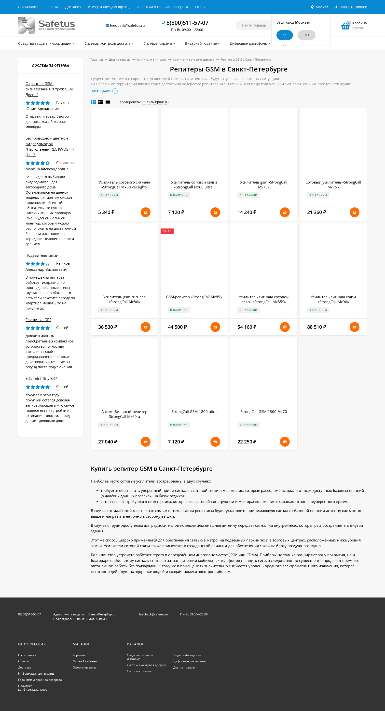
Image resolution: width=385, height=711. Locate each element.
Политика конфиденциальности (34, 688)
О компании (28, 6)
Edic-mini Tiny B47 (41, 378)
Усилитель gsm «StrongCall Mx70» (263, 184)
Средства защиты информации (140, 657)
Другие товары (119, 59)
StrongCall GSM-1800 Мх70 (263, 411)
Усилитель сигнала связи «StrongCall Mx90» (333, 299)
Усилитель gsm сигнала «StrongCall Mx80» (124, 299)
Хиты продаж (155, 102)
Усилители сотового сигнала (193, 59)
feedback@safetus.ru (127, 25)
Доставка (73, 6)
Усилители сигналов (151, 59)
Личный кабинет (85, 661)
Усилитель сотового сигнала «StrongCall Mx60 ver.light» (124, 184)
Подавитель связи (42, 255)
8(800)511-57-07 (187, 23)
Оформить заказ (84, 667)
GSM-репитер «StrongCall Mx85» (194, 296)
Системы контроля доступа (146, 665)
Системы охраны (139, 671)
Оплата (52, 6)
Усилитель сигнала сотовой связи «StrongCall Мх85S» (264, 299)
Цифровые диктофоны (189, 661)
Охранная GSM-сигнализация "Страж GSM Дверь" (49, 89)
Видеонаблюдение (187, 655)
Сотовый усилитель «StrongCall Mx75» (333, 184)
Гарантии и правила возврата (162, 6)
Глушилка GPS (38, 319)
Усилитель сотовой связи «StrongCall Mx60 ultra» (194, 184)
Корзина (79, 655)
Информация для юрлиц (109, 6)
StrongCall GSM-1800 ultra (194, 411)
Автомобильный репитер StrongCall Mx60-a (124, 414)
